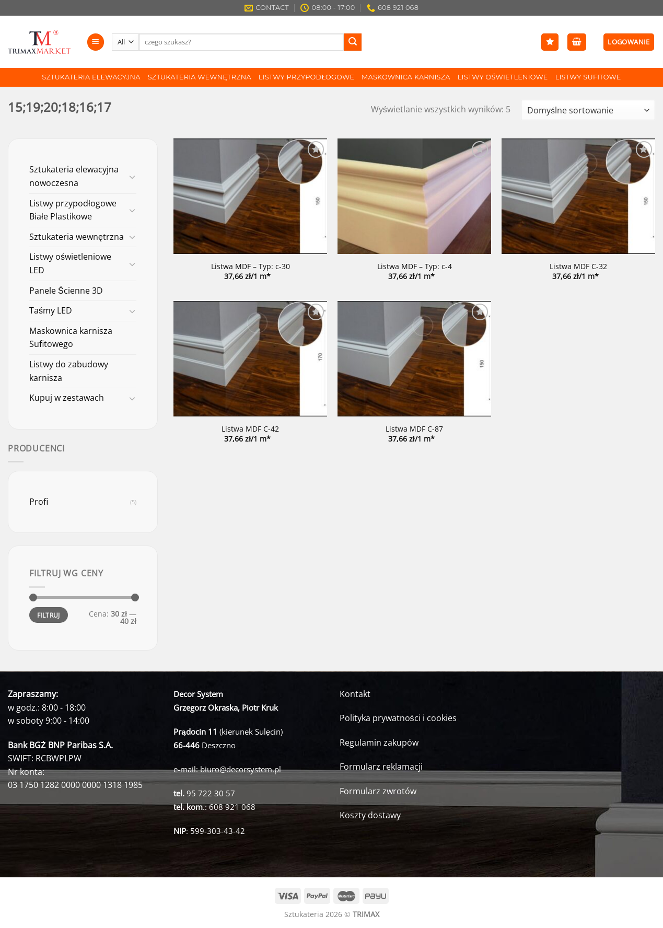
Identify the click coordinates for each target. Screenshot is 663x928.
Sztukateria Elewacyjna (91, 77)
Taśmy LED (50, 310)
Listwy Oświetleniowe (503, 77)
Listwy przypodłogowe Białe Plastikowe (73, 210)
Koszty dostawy (370, 815)
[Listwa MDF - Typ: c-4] (414, 196)
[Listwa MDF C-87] (414, 358)
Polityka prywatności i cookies (398, 718)
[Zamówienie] (588, 110)
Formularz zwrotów (378, 791)
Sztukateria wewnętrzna (199, 77)
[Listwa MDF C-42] (250, 358)
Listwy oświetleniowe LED (70, 263)
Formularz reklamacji (381, 766)
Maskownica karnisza (406, 77)
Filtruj (48, 615)
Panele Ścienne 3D (66, 290)
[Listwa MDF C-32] (578, 196)
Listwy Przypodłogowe (306, 77)
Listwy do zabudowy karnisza (68, 371)
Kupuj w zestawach (66, 397)
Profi (38, 501)
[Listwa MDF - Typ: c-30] (250, 196)
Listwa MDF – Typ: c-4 (414, 266)
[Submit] (353, 42)
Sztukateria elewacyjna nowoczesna (74, 176)
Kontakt (355, 694)
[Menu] (95, 42)
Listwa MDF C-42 (250, 429)
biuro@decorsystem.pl (240, 769)
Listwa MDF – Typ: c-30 (250, 266)
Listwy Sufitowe (588, 77)
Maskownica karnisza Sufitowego (70, 337)
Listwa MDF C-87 (414, 429)
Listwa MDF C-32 (578, 266)
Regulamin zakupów (379, 742)
